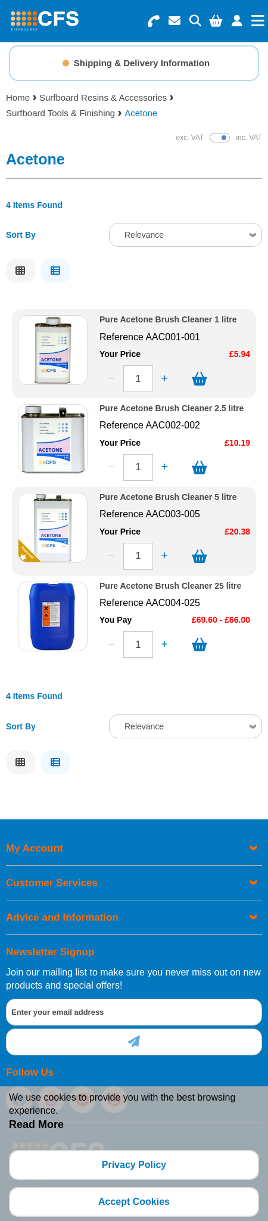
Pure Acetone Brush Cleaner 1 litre (168, 319)
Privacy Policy (134, 1165)
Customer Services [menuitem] (52, 882)
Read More (36, 1124)
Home (18, 97)
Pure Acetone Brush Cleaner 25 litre (170, 586)
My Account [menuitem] (34, 848)
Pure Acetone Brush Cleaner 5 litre (168, 497)
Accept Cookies (134, 1202)
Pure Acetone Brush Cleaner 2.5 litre (171, 408)
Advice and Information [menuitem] (62, 917)
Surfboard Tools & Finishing (60, 113)
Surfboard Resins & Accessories (103, 97)
